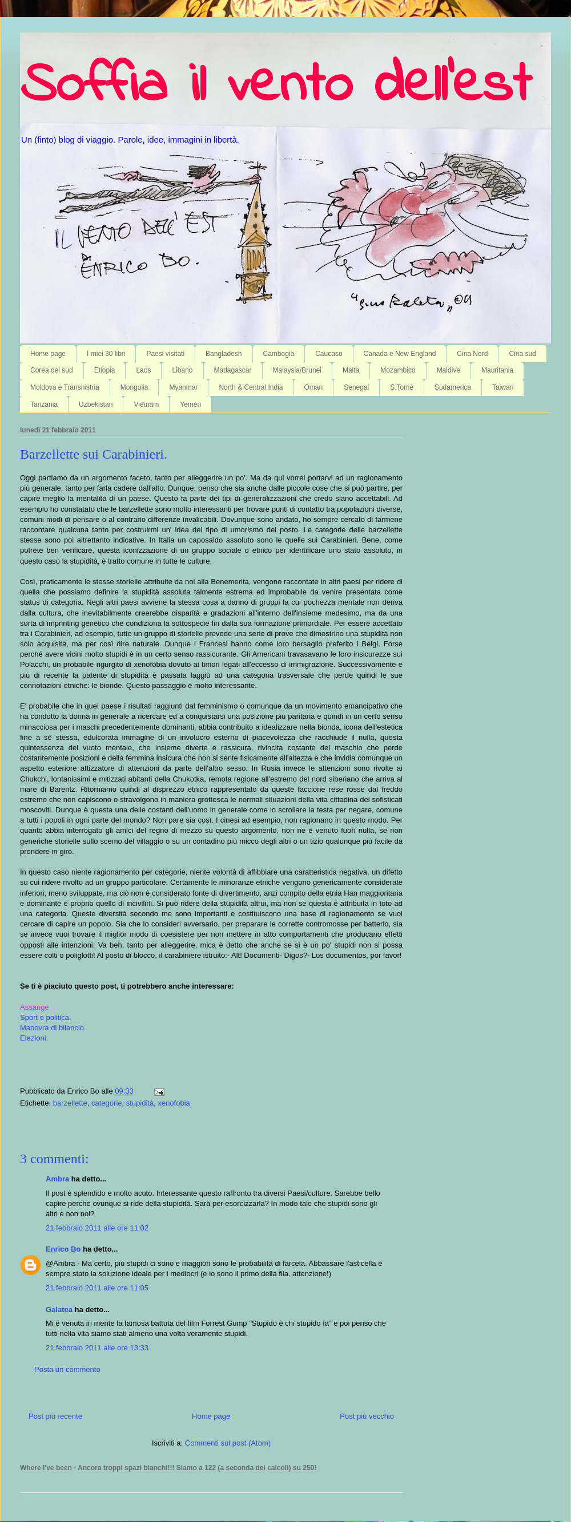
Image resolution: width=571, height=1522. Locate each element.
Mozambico (397, 370)
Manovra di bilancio (52, 1027)
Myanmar (183, 387)
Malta (351, 370)
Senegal (356, 387)
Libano (182, 370)
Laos (143, 370)
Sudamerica (453, 387)
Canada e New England (400, 354)
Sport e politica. (45, 1017)
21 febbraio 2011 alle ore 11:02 (97, 1228)
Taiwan (502, 387)
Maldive (448, 370)
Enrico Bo (63, 1249)
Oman (313, 387)
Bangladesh (224, 354)
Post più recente (55, 1416)
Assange (34, 1007)
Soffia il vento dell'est (275, 86)
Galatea (59, 1309)
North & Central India (251, 387)
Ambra (57, 1179)
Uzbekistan (95, 404)
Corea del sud (51, 370)
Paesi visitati (165, 354)
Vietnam (146, 404)
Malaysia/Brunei (297, 370)
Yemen (190, 404)
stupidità (140, 1103)
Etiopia (104, 370)
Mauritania (497, 370)
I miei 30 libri (106, 354)
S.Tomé (401, 387)
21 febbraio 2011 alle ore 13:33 (97, 1347)
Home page (48, 354)
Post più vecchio (367, 1416)
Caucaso (328, 354)
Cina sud (522, 354)
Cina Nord (472, 354)
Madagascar (233, 370)
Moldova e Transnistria (64, 387)
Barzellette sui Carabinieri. (93, 454)
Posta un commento (67, 1369)
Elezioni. (34, 1038)
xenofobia (174, 1103)
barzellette (70, 1103)
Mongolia (134, 387)
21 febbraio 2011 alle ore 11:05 (97, 1288)
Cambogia (279, 354)
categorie (106, 1103)
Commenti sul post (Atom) (228, 1443)
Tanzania (44, 404)
